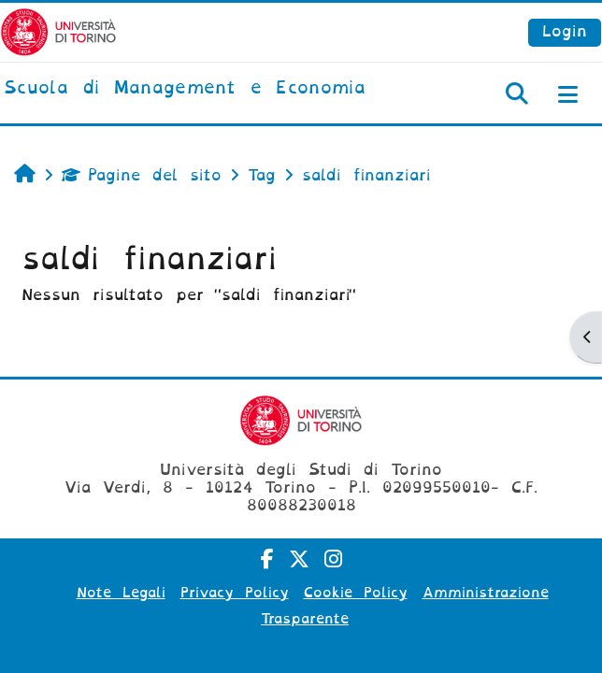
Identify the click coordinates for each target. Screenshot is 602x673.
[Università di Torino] (58, 31)
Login (564, 31)
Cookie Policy (356, 592)
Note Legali (121, 592)
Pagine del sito (142, 175)
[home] (185, 89)
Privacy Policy (234, 592)
